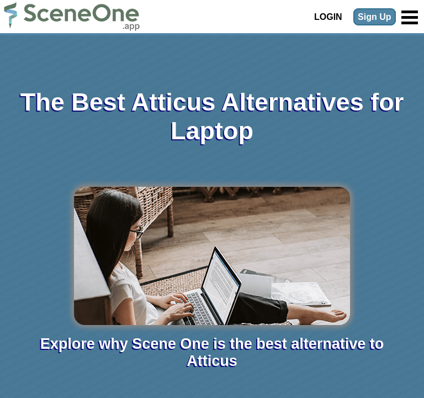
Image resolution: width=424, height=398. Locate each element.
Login (328, 17)
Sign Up (374, 17)
